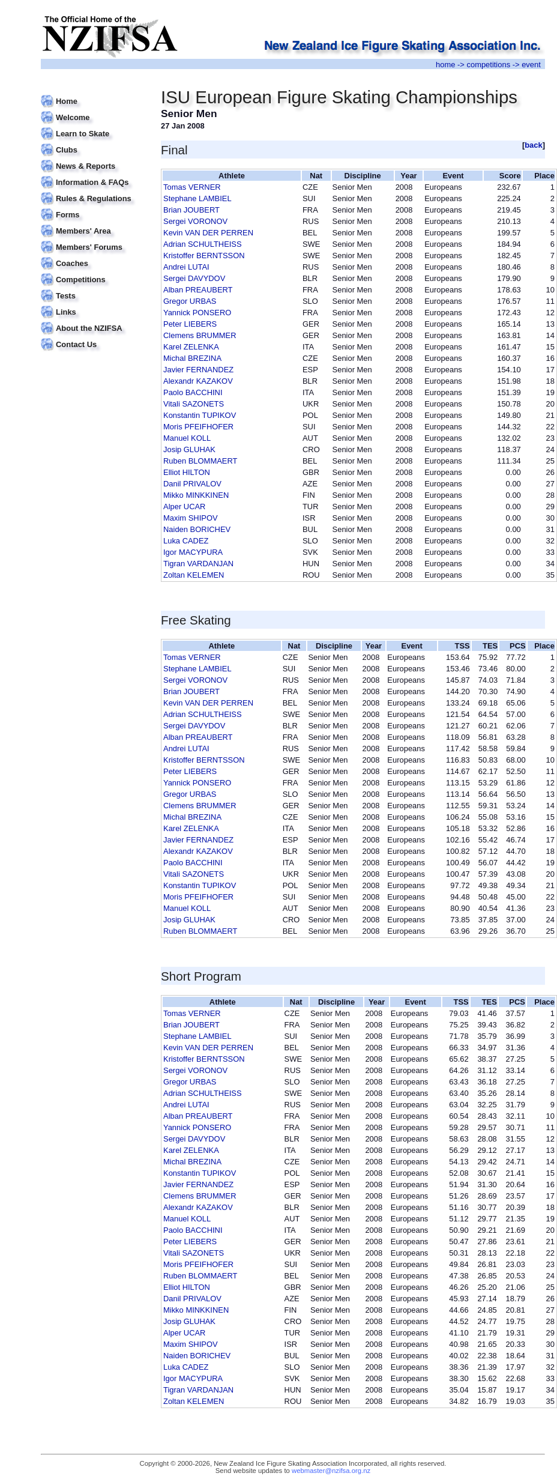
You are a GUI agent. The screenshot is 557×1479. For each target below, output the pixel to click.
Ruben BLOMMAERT (200, 460)
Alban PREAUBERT (198, 289)
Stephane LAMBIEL (197, 198)
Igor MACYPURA (193, 552)
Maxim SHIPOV (190, 517)
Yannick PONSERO (197, 312)
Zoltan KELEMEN (193, 574)
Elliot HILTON (186, 472)
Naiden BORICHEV (196, 529)
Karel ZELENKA (191, 346)
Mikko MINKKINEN (196, 495)
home (445, 64)
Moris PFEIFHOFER (198, 426)
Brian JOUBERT (191, 209)
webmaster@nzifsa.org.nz (331, 1470)
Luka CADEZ (186, 540)
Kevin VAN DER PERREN (208, 232)
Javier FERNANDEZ (198, 369)
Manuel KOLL (187, 438)
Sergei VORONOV (195, 221)
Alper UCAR (184, 506)
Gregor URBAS (189, 301)
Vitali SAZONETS (193, 403)
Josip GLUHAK (189, 449)
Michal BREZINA (192, 358)
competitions (488, 64)
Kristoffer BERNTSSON (204, 255)
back (534, 145)
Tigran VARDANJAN (198, 563)
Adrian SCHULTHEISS (202, 244)
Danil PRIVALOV (192, 483)
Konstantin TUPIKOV (199, 415)
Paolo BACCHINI (193, 392)
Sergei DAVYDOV (194, 278)
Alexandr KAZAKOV (198, 381)
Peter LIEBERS (190, 323)
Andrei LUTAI (186, 266)
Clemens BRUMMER (199, 335)
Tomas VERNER (192, 187)
